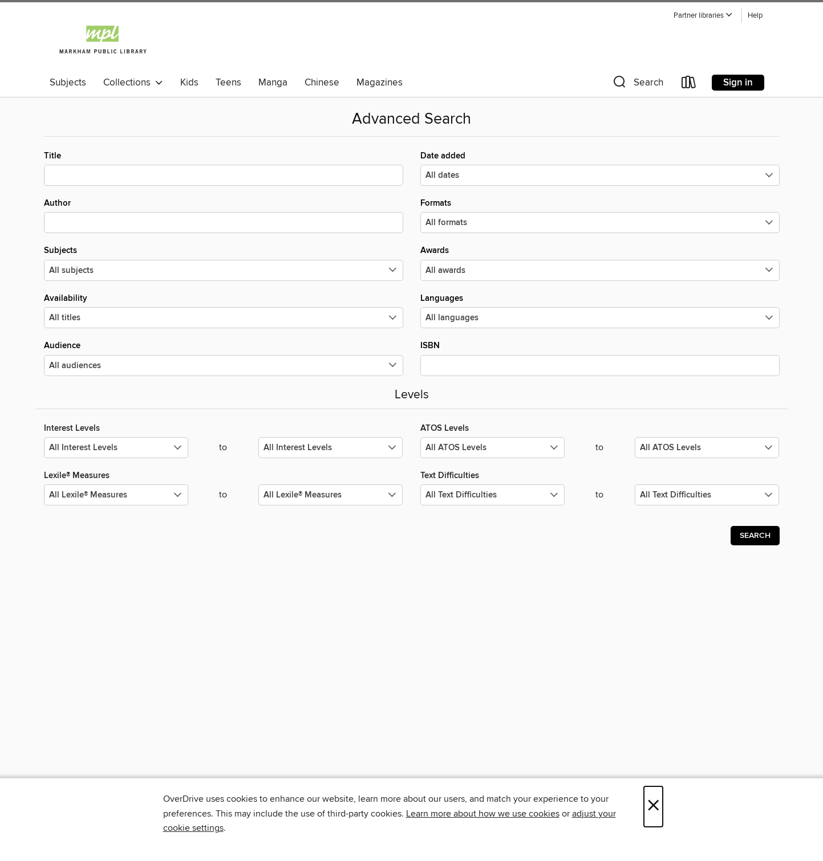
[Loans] (689, 85)
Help (755, 15)
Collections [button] (133, 82)
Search (755, 536)
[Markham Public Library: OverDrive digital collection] (103, 39)
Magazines (379, 82)
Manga (272, 82)
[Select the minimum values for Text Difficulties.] (492, 494)
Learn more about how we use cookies (483, 813)
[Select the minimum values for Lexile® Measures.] (116, 494)
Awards (600, 262)
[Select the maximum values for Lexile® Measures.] (330, 494)
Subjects (68, 82)
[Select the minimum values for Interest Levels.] (116, 447)
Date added (600, 168)
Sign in (738, 82)
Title (223, 168)
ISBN (600, 358)
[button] (703, 15)
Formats (600, 215)
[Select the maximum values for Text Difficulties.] (707, 494)
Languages (600, 310)
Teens (228, 82)
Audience (223, 358)
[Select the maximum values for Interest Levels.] (330, 447)
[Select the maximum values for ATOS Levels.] (707, 447)
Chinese (322, 82)
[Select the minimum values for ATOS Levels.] (492, 447)
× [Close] (653, 806)
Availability (223, 310)
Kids (189, 82)
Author (223, 215)
